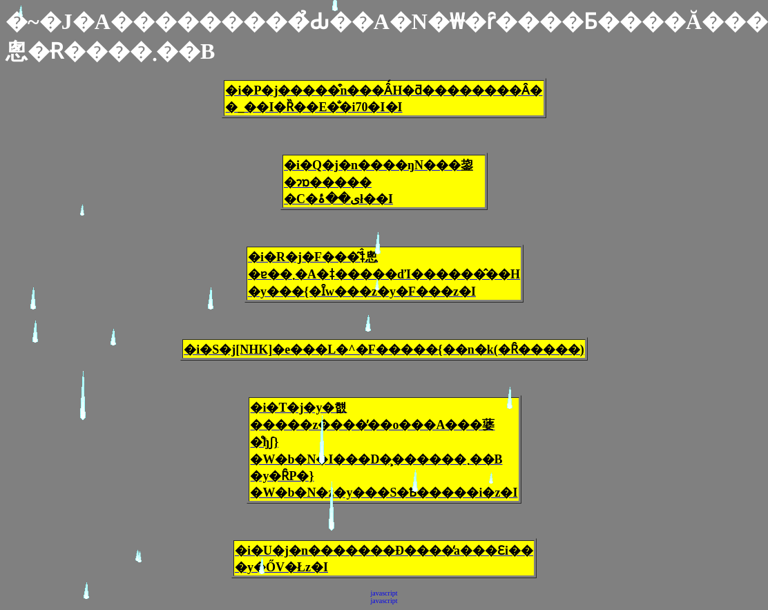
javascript (384, 593)
